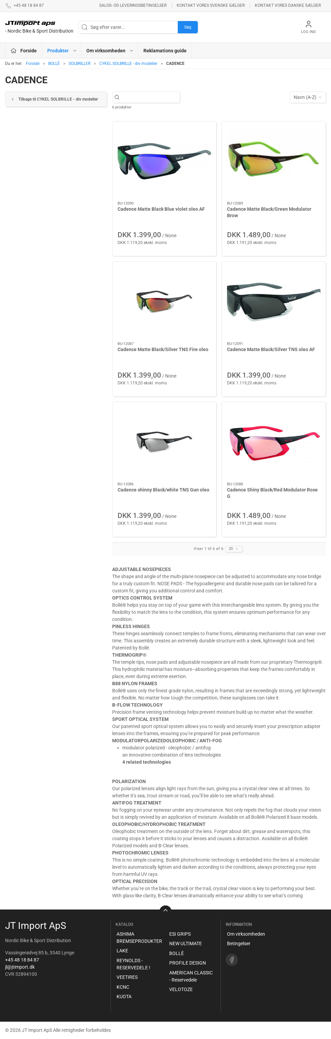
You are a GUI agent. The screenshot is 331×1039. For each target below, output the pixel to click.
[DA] (39, 27)
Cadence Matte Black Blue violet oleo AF (161, 209)
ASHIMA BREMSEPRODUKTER (139, 937)
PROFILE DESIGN (187, 963)
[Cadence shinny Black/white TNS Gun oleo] (164, 442)
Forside (32, 63)
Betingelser (238, 943)
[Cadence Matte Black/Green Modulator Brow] (273, 161)
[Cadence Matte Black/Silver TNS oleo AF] (273, 302)
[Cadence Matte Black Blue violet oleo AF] (164, 161)
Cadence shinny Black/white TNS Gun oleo (163, 489)
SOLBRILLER (79, 63)
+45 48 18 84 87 (22, 960)
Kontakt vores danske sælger (288, 5)
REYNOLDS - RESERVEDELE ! (133, 964)
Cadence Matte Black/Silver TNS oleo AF (271, 349)
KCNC (123, 987)
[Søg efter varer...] (149, 97)
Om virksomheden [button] (110, 50)
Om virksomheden (246, 934)
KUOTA (124, 996)
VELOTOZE (181, 989)
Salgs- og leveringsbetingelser (133, 5)
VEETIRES (127, 977)
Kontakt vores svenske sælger (211, 5)
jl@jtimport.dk (20, 967)
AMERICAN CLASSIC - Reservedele (191, 976)
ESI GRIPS (180, 934)
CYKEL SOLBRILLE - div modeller (128, 63)
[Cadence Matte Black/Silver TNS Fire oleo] (164, 302)
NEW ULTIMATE (185, 943)
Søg (187, 27)
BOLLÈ (54, 63)
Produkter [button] (62, 50)
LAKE (122, 950)
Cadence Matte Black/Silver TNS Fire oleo (163, 349)
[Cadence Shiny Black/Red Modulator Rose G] (273, 442)
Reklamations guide (165, 50)
